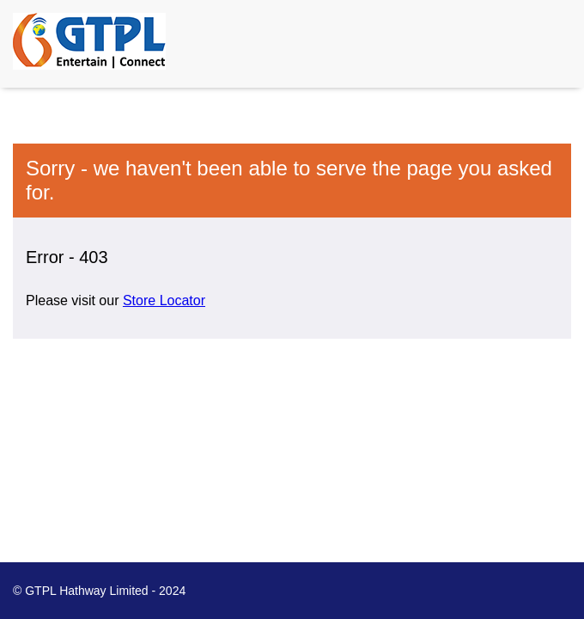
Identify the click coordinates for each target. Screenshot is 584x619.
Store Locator (164, 300)
